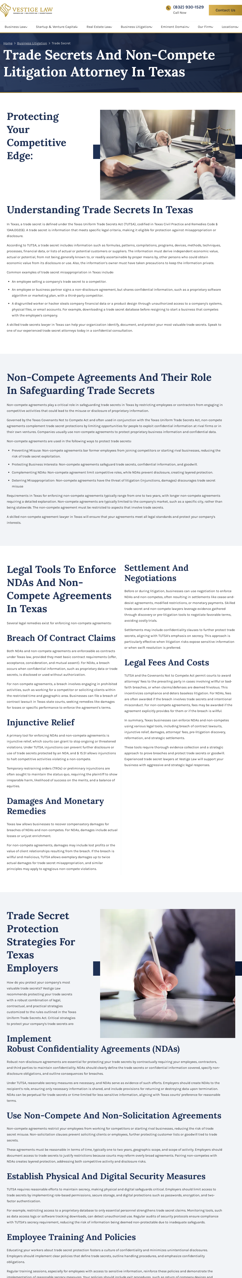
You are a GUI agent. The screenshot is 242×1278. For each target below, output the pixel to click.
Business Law (15, 26)
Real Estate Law (98, 26)
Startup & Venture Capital (56, 26)
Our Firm (204, 26)
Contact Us (225, 10)
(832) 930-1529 (188, 7)
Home (7, 43)
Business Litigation (136, 26)
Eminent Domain (174, 26)
